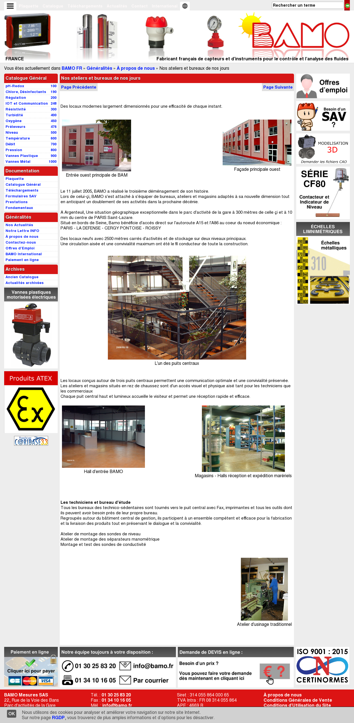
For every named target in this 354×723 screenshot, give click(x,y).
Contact (139, 6)
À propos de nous (136, 68)
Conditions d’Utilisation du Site (297, 705)
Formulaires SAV (21, 196)
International (165, 6)
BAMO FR (72, 68)
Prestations (17, 202)
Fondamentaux (19, 208)
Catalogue (53, 6)
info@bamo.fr (117, 705)
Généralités (99, 68)
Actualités (117, 6)
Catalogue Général (26, 78)
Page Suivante (278, 87)
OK (11, 713)
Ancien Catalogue (22, 277)
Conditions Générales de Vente (298, 700)
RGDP (58, 717)
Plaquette (28, 6)
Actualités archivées (25, 283)
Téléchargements (85, 6)
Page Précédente (78, 87)
